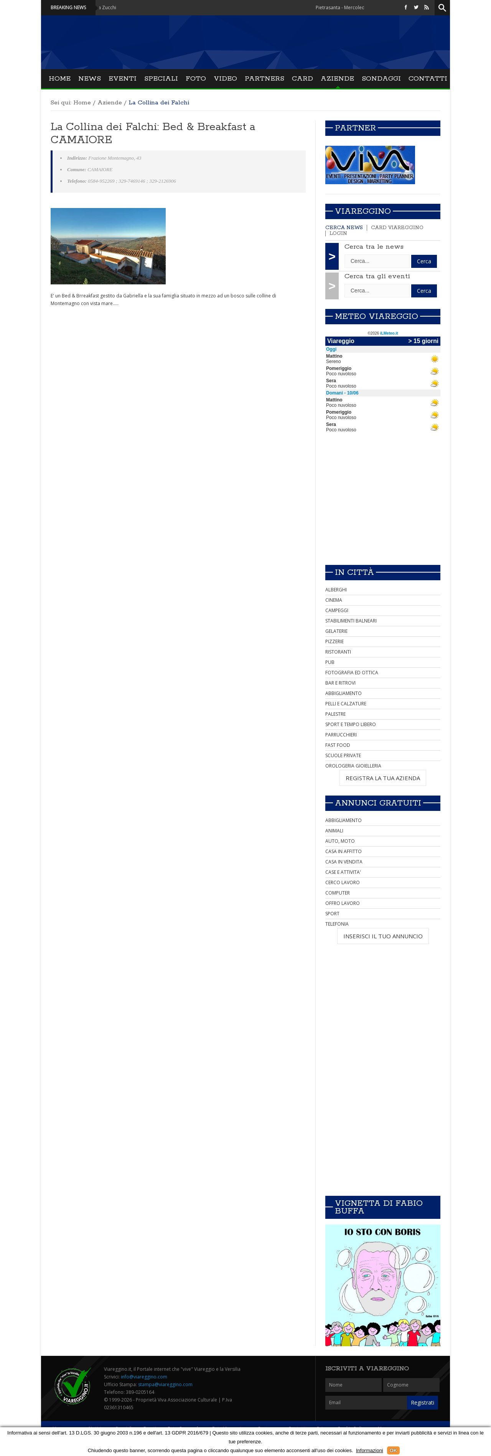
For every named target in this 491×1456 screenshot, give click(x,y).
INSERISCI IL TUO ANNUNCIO (383, 936)
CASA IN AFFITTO (343, 851)
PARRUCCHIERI (341, 734)
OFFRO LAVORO (342, 903)
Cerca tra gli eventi (377, 276)
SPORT (332, 913)
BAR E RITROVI (340, 683)
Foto (196, 79)
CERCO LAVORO (342, 882)
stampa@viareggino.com (165, 1384)
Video (225, 79)
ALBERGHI (336, 589)
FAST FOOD (337, 745)
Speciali (161, 79)
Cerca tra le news (374, 247)
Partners (264, 79)
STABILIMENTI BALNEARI (351, 620)
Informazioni (369, 1450)
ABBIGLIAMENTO (343, 693)
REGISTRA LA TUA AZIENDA (383, 778)
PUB (329, 662)
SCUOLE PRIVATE (343, 755)
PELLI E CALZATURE (345, 703)
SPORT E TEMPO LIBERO (350, 724)
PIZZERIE (334, 641)
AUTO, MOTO (340, 841)
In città (354, 572)
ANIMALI (334, 830)
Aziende (337, 79)
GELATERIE (336, 631)
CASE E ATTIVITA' (343, 872)
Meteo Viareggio (376, 316)
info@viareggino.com (144, 1376)
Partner (355, 128)
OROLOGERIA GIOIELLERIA (353, 766)
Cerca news (344, 228)
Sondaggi (381, 79)
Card (302, 79)
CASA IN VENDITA (343, 861)
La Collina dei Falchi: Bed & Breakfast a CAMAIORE (153, 133)
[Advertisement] (382, 505)
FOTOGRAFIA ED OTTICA (351, 672)
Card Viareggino (397, 228)
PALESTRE (335, 714)
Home (60, 79)
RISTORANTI (338, 652)
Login (338, 233)
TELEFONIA (337, 924)
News (89, 79)
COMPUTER (337, 893)
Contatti (428, 79)
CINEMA (333, 600)
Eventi (123, 79)
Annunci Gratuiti (378, 803)
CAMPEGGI (336, 610)
